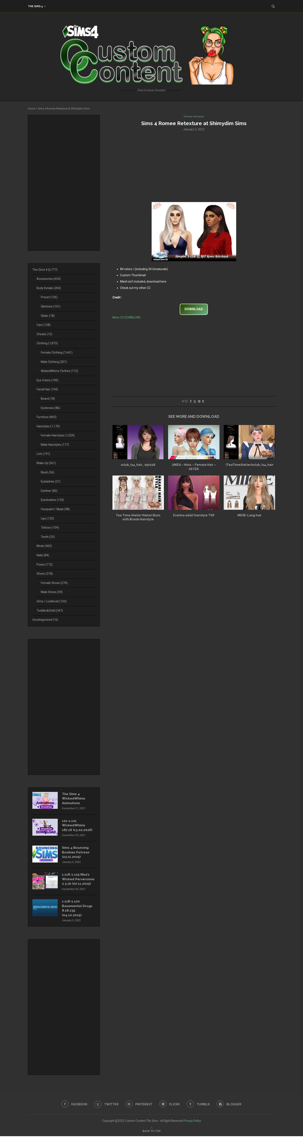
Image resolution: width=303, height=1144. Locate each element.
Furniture (46, 417)
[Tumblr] (199, 1112)
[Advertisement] (193, 166)
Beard (48, 398)
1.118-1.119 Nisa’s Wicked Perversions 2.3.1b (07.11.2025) (77, 884)
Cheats (44, 334)
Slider (48, 315)
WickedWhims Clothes (59, 371)
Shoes (45, 573)
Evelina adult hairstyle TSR (193, 515)
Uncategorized (45, 619)
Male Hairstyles (55, 444)
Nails (43, 555)
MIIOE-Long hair (249, 515)
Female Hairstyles (58, 435)
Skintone (50, 306)
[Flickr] (169, 1112)
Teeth (48, 537)
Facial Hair (47, 389)
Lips (47, 518)
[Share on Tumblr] (203, 401)
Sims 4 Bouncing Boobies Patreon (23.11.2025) (76, 854)
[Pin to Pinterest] (199, 401)
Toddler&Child (50, 610)
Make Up (46, 463)
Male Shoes (52, 592)
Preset (49, 297)
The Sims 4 (35, 6)
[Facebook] (73, 1112)
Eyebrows (50, 408)
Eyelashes (50, 481)
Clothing (47, 343)
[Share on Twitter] (194, 402)
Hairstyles (48, 426)
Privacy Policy (192, 1128)
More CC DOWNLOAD (126, 318)
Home (31, 108)
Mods (44, 546)
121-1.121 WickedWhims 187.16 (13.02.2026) (77, 826)
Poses (45, 564)
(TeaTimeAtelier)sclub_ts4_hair (249, 465)
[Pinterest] (138, 1112)
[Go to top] (152, 1138)
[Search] (273, 6)
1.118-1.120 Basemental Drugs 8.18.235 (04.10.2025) (78, 916)
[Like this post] (186, 401)
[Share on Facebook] (191, 401)
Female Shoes (54, 583)
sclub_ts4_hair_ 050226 (138, 465)
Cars (44, 325)
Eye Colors (47, 380)
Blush (47, 472)
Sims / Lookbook (52, 601)
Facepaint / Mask (55, 509)
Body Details (49, 288)
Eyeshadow (52, 500)
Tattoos (50, 527)
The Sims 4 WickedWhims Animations (74, 799)
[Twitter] (105, 1112)
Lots (43, 453)
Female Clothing (57, 352)
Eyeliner (49, 490)
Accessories (49, 278)
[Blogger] (230, 1112)
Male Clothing (54, 362)
